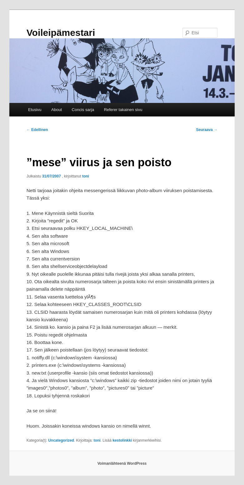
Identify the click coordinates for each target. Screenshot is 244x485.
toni (85, 176)
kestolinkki (122, 440)
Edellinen (37, 130)
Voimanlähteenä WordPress (122, 463)
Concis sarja (83, 109)
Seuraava (207, 130)
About (56, 109)
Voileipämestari (61, 32)
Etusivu (35, 109)
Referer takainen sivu (123, 109)
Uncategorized (61, 440)
